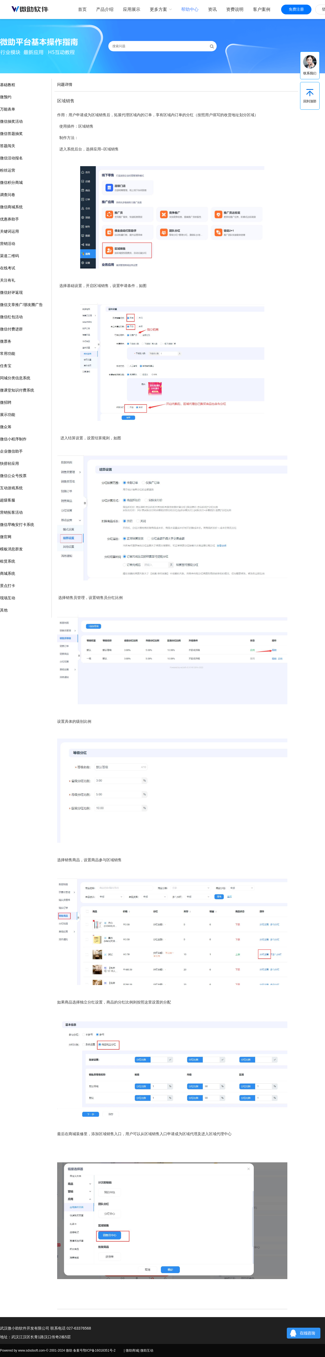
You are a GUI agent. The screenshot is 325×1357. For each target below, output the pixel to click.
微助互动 (146, 1350)
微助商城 (132, 1350)
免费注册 (296, 9)
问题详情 (64, 84)
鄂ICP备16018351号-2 (99, 1350)
